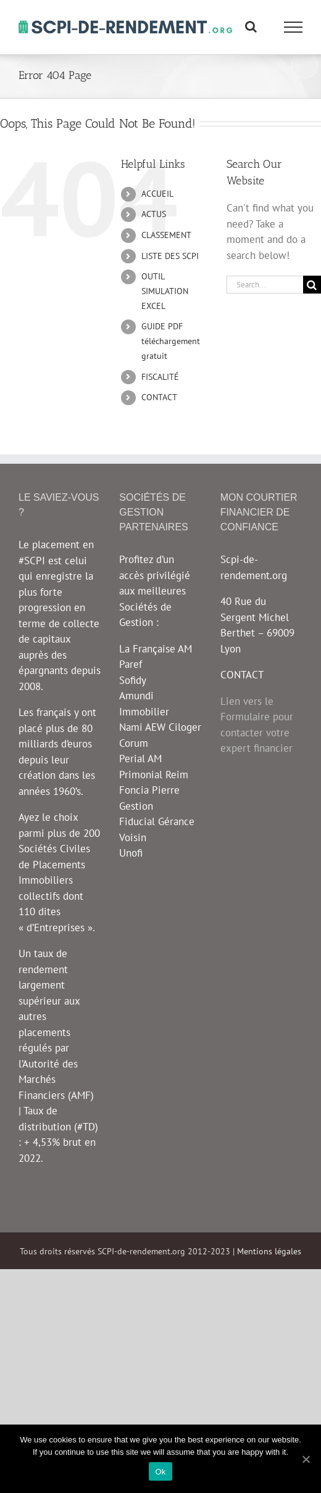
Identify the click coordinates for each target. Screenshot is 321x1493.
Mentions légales (269, 1251)
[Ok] (305, 1459)
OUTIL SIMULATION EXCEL (164, 291)
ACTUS (153, 214)
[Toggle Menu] (293, 27)
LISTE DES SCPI (170, 255)
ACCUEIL (157, 193)
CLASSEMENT (166, 235)
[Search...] (265, 285)
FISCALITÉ (160, 376)
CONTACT (159, 397)
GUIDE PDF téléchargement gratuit (170, 341)
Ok (160, 1471)
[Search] (312, 285)
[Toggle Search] (251, 26)
